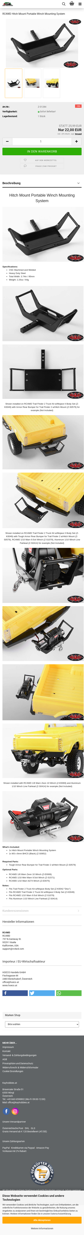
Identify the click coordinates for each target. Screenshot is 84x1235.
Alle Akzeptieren (42, 1220)
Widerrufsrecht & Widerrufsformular (20, 1067)
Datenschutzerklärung (61, 1213)
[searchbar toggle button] (64, 4)
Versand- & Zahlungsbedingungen (19, 1055)
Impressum (8, 1047)
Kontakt (6, 1051)
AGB (4, 1059)
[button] (7, 141)
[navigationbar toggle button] (80, 4)
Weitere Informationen (42, 1228)
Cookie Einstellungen (12, 1071)
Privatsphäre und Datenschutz (17, 1063)
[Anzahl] (42, 141)
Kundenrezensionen (15, 910)
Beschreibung (11, 183)
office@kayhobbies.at (19, 1102)
